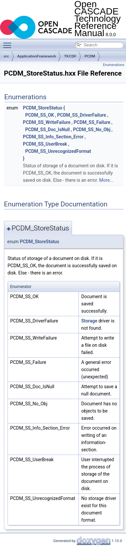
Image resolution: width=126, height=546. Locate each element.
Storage (89, 320)
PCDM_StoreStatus (42, 107)
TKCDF (70, 56)
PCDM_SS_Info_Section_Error (53, 136)
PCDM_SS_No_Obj (91, 129)
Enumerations (113, 65)
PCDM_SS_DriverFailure (81, 115)
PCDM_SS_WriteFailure (46, 122)
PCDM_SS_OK (39, 115)
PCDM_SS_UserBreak (45, 144)
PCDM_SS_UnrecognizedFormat (58, 151)
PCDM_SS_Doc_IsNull (47, 129)
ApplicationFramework (36, 56)
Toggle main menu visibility (8, 42)
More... (106, 180)
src (6, 56)
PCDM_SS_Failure (92, 122)
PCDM (89, 56)
